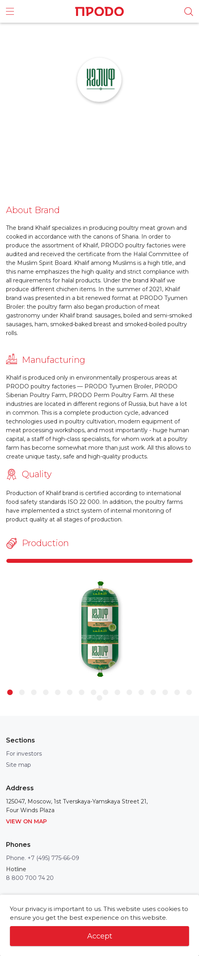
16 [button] (189, 692)
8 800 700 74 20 (30, 878)
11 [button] (129, 692)
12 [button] (141, 692)
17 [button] (99, 698)
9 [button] (105, 692)
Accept (99, 936)
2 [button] (22, 692)
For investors (24, 753)
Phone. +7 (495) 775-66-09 (42, 858)
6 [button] (69, 692)
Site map (18, 764)
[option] (99, 629)
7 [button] (81, 692)
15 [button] (177, 692)
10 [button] (117, 692)
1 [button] (10, 692)
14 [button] (165, 692)
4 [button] (46, 692)
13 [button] (153, 692)
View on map (26, 821)
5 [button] (57, 692)
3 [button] (34, 692)
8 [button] (93, 692)
